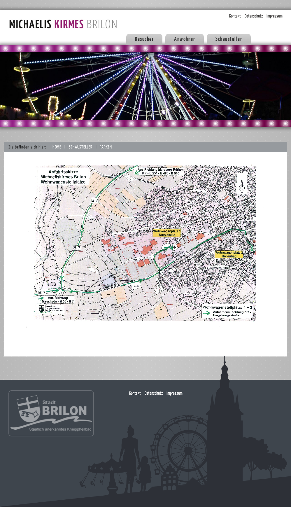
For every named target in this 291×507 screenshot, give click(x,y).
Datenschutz (254, 16)
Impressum (275, 16)
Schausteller (81, 147)
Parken (106, 147)
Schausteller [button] (228, 39)
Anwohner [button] (184, 39)
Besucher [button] (144, 39)
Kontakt (235, 16)
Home (57, 147)
